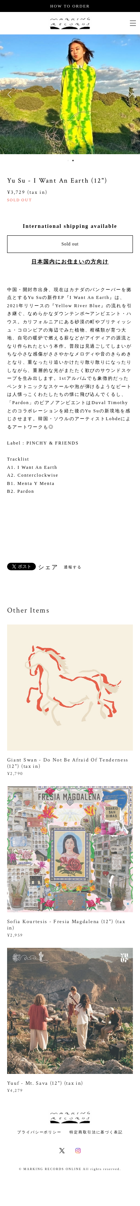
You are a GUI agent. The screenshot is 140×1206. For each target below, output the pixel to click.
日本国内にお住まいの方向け (70, 262)
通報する (73, 567)
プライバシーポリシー (39, 1132)
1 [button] (68, 160)
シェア (48, 567)
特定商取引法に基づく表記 (96, 1132)
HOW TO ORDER (70, 6)
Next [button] (129, 94)
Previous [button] (11, 94)
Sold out (69, 244)
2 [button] (73, 160)
